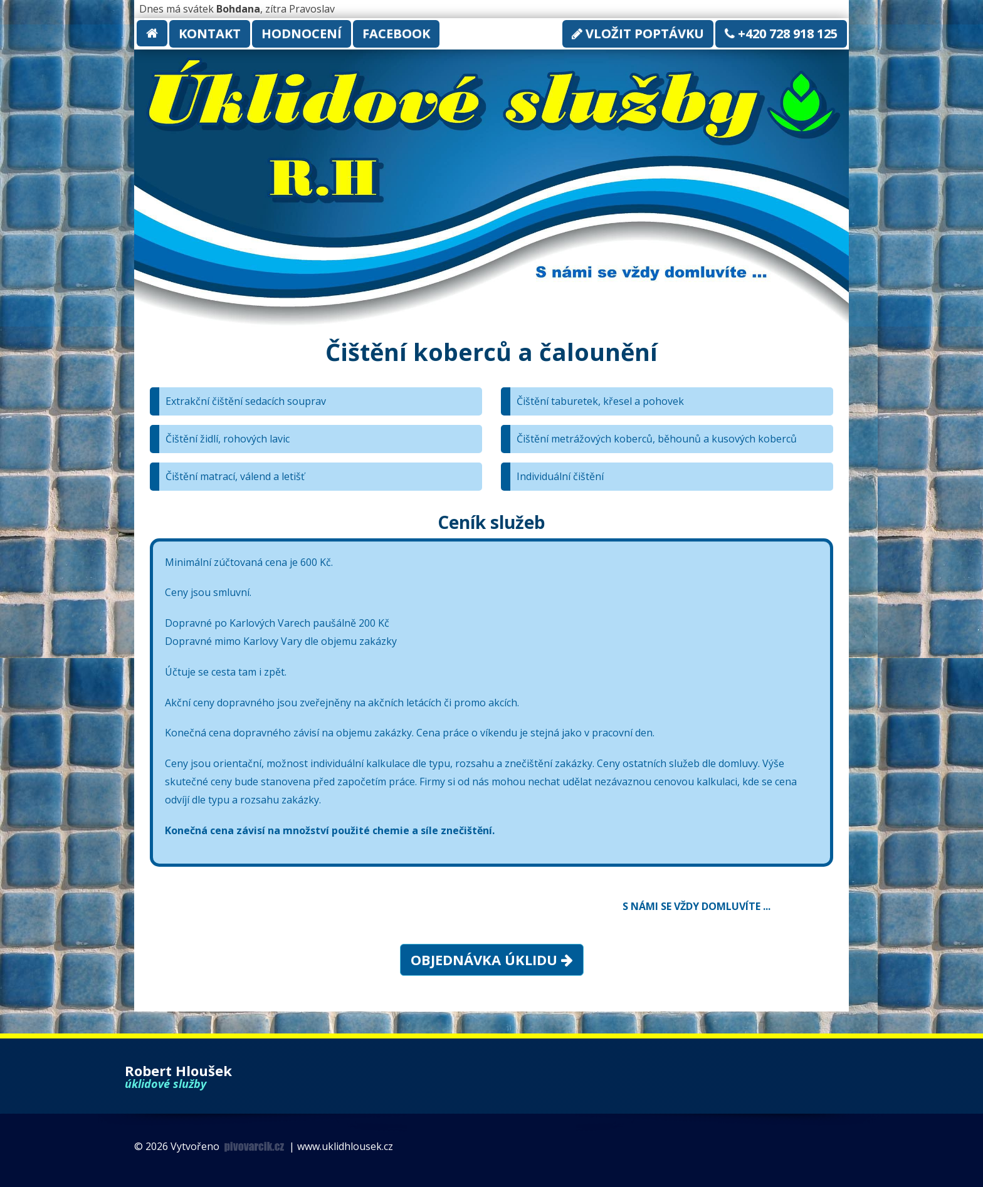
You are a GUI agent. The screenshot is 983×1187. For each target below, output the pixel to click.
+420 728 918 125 (781, 33)
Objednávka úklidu (492, 959)
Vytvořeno (228, 1146)
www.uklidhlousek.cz (345, 1146)
